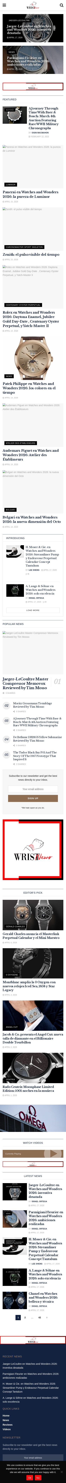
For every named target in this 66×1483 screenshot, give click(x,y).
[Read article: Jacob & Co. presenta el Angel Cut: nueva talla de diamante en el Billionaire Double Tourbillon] (33, 1015)
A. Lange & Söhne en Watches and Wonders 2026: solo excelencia (40, 589)
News (12, 52)
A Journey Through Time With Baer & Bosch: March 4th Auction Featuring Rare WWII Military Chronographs (37, 722)
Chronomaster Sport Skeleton (24, 247)
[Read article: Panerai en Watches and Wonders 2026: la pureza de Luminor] (33, 166)
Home (6, 1415)
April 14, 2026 (10, 331)
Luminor (10, 185)
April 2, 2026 (10, 1047)
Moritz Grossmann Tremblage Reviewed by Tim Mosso (32, 705)
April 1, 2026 (10, 1095)
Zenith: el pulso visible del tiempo (31, 255)
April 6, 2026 (10, 943)
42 (39, 1317)
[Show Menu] (4, 5)
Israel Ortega (36, 598)
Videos (7, 1429)
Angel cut (12, 1027)
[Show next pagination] (47, 1317)
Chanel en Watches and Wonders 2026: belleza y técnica (43, 1297)
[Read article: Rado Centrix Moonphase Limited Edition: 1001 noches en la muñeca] (33, 1068)
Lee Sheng (34, 570)
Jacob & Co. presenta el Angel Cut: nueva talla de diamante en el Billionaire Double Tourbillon (33, 1038)
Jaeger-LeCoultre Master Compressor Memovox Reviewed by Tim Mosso (25, 683)
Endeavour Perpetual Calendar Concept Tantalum (14, 1242)
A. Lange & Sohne (13, 1272)
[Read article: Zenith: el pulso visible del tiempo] (33, 229)
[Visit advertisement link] (33, 86)
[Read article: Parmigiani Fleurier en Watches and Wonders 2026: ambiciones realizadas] (15, 1219)
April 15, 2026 (10, 202)
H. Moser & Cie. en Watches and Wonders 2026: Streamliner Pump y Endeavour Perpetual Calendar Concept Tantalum (31, 1387)
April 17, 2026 (15, 38)
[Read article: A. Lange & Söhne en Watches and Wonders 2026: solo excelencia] (15, 590)
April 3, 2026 (10, 995)
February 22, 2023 (39, 137)
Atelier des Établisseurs (20, 443)
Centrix (10, 1079)
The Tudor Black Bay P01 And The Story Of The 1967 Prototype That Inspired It (34, 756)
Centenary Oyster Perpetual (23, 305)
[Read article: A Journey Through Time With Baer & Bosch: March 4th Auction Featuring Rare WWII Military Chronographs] (15, 115)
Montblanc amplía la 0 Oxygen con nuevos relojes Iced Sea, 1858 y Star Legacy (29, 986)
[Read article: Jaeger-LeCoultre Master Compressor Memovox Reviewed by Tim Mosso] (33, 653)
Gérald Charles (15, 926)
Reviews (7, 1424)
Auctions (10, 110)
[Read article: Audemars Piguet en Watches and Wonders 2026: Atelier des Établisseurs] (33, 425)
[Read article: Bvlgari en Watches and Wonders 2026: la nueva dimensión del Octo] (33, 492)
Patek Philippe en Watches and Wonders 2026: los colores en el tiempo (29, 388)
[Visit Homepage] (33, 5)
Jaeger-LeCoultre (19, 20)
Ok (29, 1477)
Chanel (9, 1295)
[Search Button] (61, 5)
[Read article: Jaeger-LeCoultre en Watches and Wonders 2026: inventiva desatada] (15, 1192)
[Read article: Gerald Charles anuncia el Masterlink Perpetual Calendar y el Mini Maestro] (33, 915)
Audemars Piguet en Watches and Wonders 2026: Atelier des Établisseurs (31, 455)
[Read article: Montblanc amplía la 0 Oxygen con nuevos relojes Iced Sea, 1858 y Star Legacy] (33, 963)
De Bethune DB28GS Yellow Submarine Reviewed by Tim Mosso (37, 739)
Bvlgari (10, 510)
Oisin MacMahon (40, 133)
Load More (33, 610)
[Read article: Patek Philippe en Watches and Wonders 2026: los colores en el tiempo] (33, 358)
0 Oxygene (12, 975)
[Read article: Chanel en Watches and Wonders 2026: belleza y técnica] (15, 1300)
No (38, 1477)
